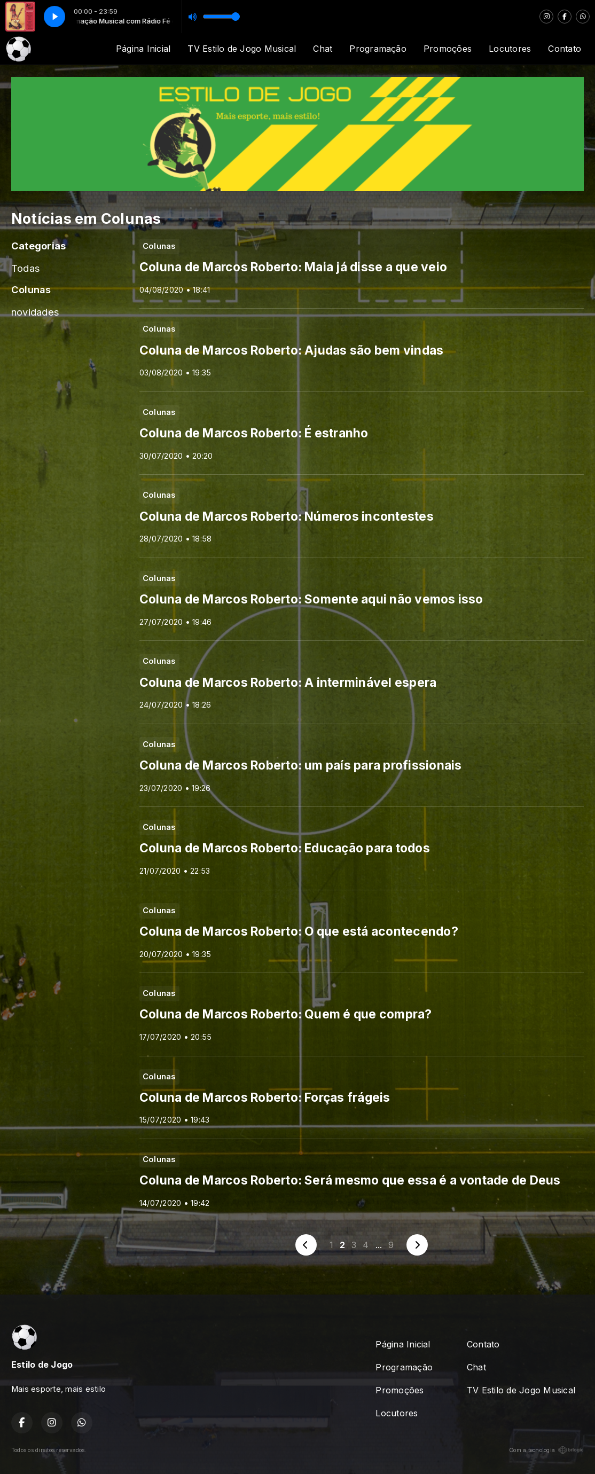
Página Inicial (143, 48)
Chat (322, 48)
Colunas (31, 289)
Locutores (510, 48)
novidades (35, 312)
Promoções (448, 48)
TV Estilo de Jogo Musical (241, 48)
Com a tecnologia (546, 1450)
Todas (25, 268)
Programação (377, 48)
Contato (564, 48)
